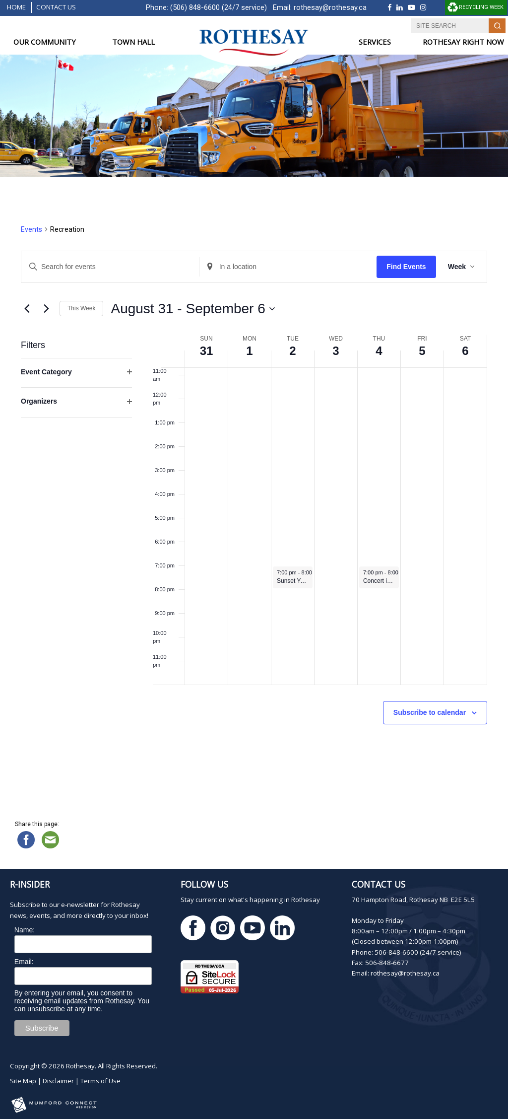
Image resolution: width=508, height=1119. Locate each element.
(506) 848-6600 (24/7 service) (218, 7)
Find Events (406, 267)
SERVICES (375, 42)
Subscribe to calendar (429, 712)
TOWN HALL (133, 42)
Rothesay (80, 1065)
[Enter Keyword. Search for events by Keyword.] (110, 266)
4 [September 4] (379, 350)
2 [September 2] (292, 350)
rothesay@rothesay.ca (330, 7)
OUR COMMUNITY (44, 42)
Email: (24, 962)
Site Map (23, 1080)
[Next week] (46, 309)
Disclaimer (58, 1080)
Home (16, 6)
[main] (254, 498)
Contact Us (56, 6)
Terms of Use (100, 1080)
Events (31, 229)
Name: (24, 930)
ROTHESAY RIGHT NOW (463, 42)
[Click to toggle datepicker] (192, 309)
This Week (81, 308)
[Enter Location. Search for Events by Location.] (288, 266)
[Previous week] (27, 309)
